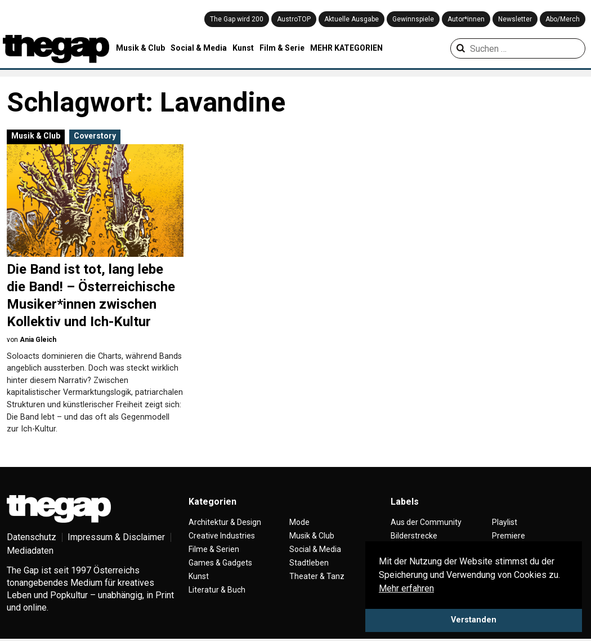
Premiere (508, 535)
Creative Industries (222, 535)
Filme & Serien (214, 549)
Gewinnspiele (413, 19)
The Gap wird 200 (236, 19)
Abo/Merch (562, 19)
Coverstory (95, 135)
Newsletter (515, 19)
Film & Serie (282, 47)
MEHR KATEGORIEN (346, 47)
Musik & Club (140, 47)
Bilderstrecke (414, 535)
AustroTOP (294, 19)
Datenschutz (31, 537)
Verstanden (473, 620)
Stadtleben (309, 562)
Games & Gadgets (220, 562)
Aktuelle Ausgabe (351, 19)
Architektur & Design (225, 522)
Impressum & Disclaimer (116, 537)
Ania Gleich (38, 340)
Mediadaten (30, 550)
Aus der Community (426, 522)
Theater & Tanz (316, 576)
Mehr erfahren (406, 588)
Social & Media (199, 47)
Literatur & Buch (217, 589)
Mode (299, 522)
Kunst (243, 47)
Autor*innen (466, 19)
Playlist (504, 522)
